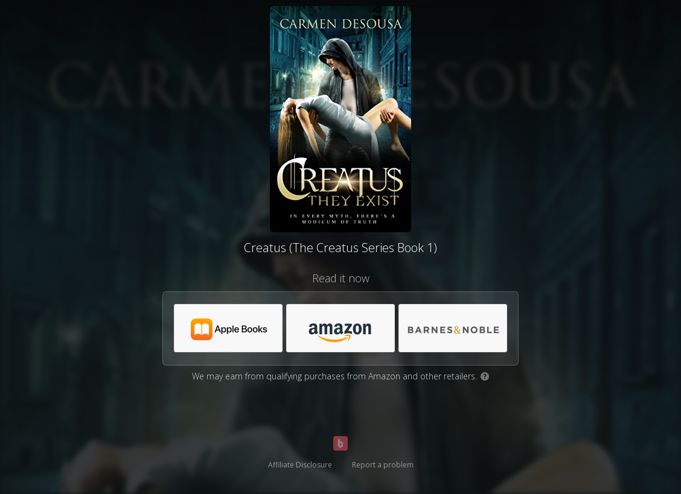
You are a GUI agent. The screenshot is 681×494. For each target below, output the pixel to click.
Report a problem (383, 465)
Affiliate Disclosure (300, 465)
